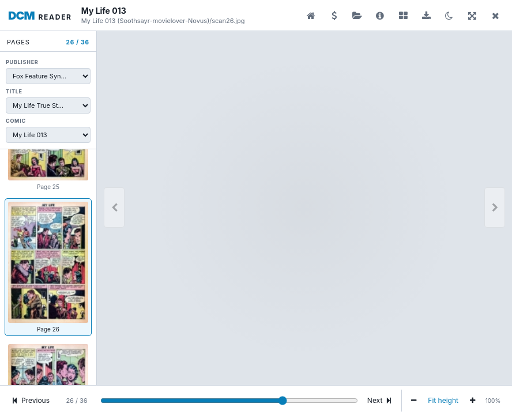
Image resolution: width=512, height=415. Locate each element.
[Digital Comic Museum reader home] (40, 15)
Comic (16, 121)
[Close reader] (495, 16)
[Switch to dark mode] (449, 16)
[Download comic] (426, 16)
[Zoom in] (472, 401)
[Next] (494, 207)
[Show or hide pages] (403, 16)
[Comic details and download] (380, 16)
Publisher (22, 62)
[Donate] (334, 16)
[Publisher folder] (357, 16)
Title (14, 91)
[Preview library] (311, 16)
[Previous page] (114, 207)
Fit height (443, 400)
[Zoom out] (413, 401)
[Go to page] (229, 400)
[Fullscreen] (472, 16)
